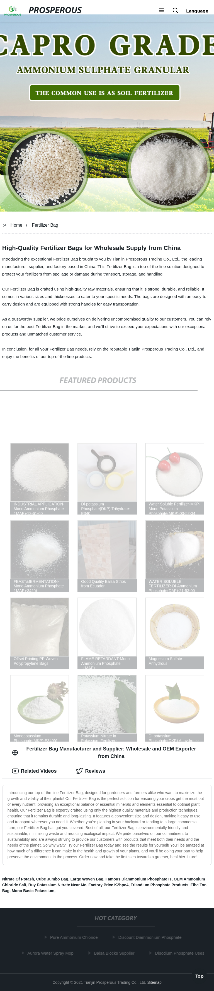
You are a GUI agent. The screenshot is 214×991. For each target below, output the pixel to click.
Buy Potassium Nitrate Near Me (57, 885)
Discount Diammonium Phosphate (151, 937)
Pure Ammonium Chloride (75, 937)
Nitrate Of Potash (18, 879)
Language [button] (197, 10)
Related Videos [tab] (34, 771)
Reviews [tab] (90, 771)
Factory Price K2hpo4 (108, 885)
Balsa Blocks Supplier (115, 952)
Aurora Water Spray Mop (51, 952)
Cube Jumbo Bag (52, 879)
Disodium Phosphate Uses (180, 952)
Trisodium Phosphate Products (159, 885)
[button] (161, 10)
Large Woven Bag (86, 879)
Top (199, 976)
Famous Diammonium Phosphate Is (139, 879)
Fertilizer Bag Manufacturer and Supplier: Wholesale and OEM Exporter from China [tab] (104, 752)
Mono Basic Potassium (33, 891)
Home (17, 225)
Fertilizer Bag (45, 225)
